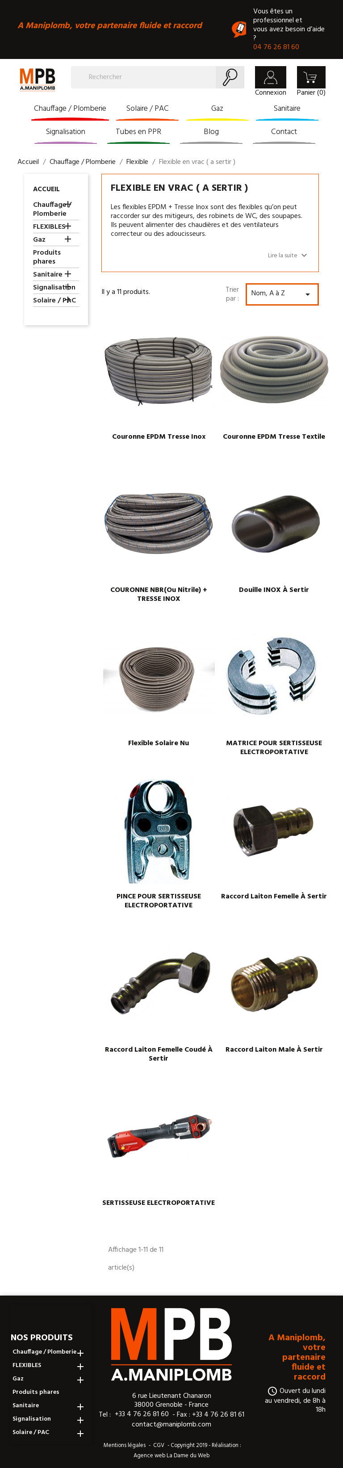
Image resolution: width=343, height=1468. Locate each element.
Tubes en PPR (138, 132)
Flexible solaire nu (158, 743)
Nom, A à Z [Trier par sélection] (282, 294)
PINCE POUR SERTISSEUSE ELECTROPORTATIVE (159, 901)
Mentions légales (125, 1445)
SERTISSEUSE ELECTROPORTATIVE (158, 1203)
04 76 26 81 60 (276, 47)
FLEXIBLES (49, 227)
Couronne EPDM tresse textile (274, 437)
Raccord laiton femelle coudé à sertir (159, 1054)
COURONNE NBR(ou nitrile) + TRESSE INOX (158, 594)
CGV (158, 1445)
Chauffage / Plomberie (70, 108)
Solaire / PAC (147, 108)
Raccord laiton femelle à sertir (274, 896)
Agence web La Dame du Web (171, 1455)
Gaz (217, 108)
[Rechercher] (157, 77)
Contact (284, 132)
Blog (211, 132)
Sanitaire (287, 108)
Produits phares (47, 258)
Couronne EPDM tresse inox (158, 437)
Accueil (46, 189)
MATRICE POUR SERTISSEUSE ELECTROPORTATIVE (274, 748)
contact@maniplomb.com (171, 1425)
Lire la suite (289, 255)
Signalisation (65, 132)
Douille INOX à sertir (274, 590)
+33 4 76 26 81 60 (142, 1414)
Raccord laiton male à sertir (274, 1050)
